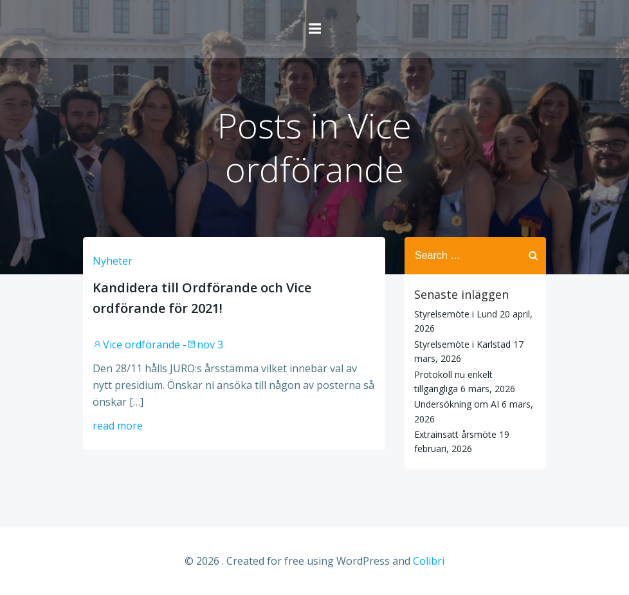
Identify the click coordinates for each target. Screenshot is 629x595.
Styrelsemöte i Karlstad (462, 344)
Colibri (428, 561)
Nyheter (112, 261)
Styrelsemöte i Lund (455, 314)
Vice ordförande (136, 344)
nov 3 (205, 344)
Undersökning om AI (456, 404)
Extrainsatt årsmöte (455, 434)
